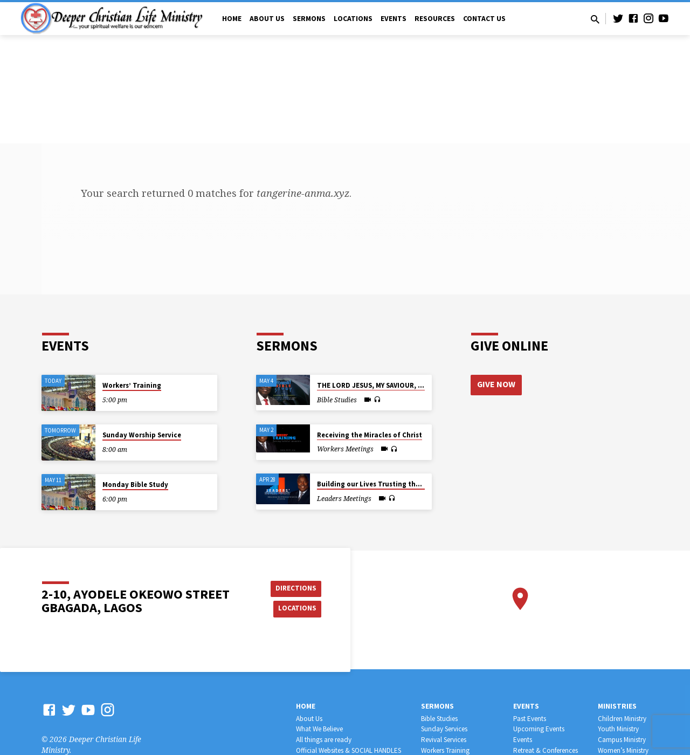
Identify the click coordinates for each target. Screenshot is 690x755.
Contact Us (484, 18)
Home (232, 18)
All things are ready (323, 739)
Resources (435, 18)
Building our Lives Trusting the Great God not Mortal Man (412, 484)
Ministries (617, 706)
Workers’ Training (131, 385)
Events (393, 18)
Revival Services (443, 739)
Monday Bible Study (135, 484)
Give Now (496, 384)
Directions (294, 587)
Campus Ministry (622, 739)
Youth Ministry (618, 728)
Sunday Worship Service (141, 435)
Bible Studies (439, 718)
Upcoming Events (538, 728)
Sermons (309, 18)
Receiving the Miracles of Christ (369, 435)
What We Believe (319, 728)
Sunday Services (444, 728)
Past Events (529, 718)
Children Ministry (622, 718)
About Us (267, 18)
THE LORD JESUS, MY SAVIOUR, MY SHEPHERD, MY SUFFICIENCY (417, 385)
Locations (353, 18)
